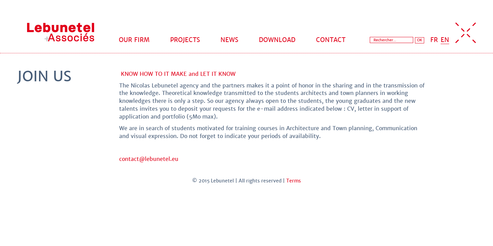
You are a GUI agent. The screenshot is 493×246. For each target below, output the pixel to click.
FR (434, 40)
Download (277, 40)
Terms (293, 181)
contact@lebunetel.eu (148, 159)
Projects (185, 40)
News (229, 40)
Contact (330, 40)
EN (445, 40)
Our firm (134, 40)
